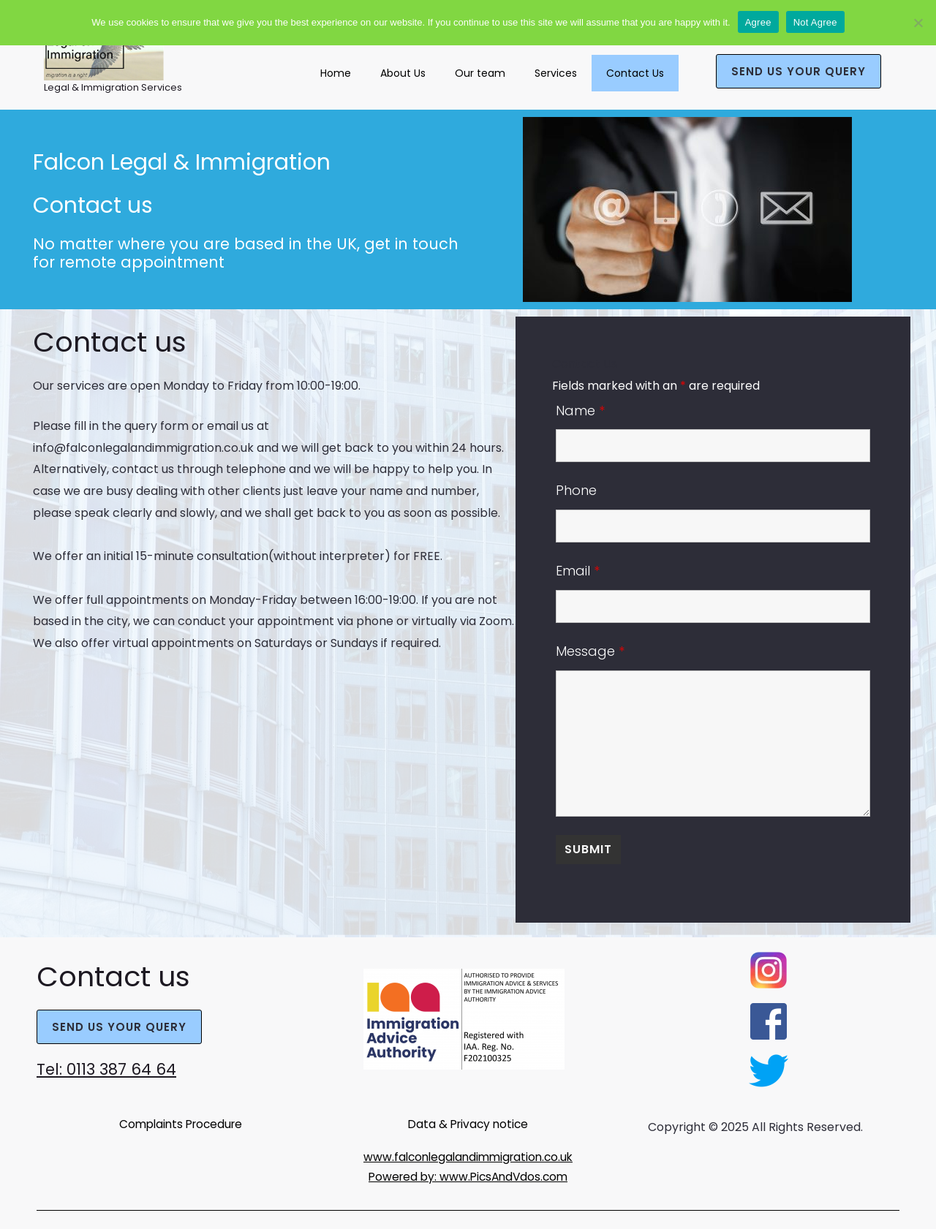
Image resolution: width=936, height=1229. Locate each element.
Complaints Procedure (181, 1123)
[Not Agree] (917, 22)
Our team (480, 73)
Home (335, 73)
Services (556, 73)
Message (590, 651)
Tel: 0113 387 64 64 (113, 1068)
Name (580, 410)
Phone (576, 490)
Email (578, 570)
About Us (403, 73)
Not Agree (815, 22)
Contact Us (635, 73)
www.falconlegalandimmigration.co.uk (468, 1156)
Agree (758, 22)
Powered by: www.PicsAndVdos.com (468, 1176)
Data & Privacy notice (468, 1123)
